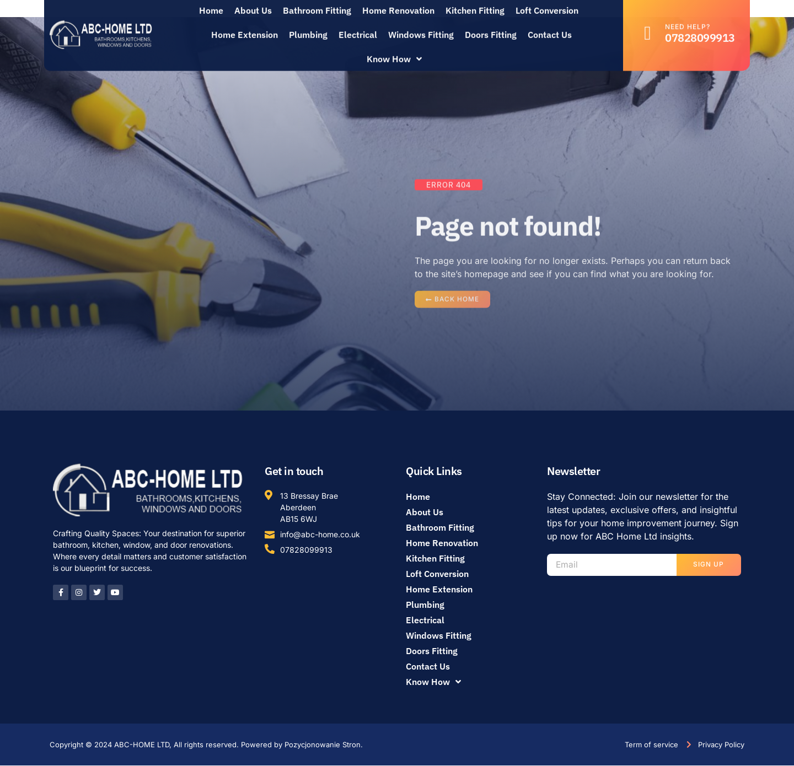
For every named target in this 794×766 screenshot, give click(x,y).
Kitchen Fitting (435, 558)
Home (418, 497)
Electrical (358, 27)
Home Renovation (442, 543)
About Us (424, 512)
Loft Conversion (437, 574)
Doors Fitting (491, 27)
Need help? (687, 19)
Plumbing (308, 27)
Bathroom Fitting (440, 527)
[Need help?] (647, 26)
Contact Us (550, 27)
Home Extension (244, 27)
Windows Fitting (421, 27)
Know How (394, 52)
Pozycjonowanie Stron (323, 744)
